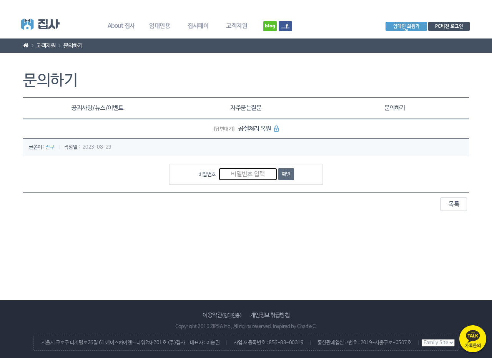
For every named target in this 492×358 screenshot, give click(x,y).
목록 (454, 204)
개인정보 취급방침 (270, 315)
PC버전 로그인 (449, 26)
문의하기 (394, 108)
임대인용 (159, 26)
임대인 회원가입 (406, 27)
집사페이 (198, 26)
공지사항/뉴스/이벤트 (97, 108)
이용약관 (222, 315)
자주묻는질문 (245, 108)
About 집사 (121, 26)
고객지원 (236, 26)
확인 (286, 174)
